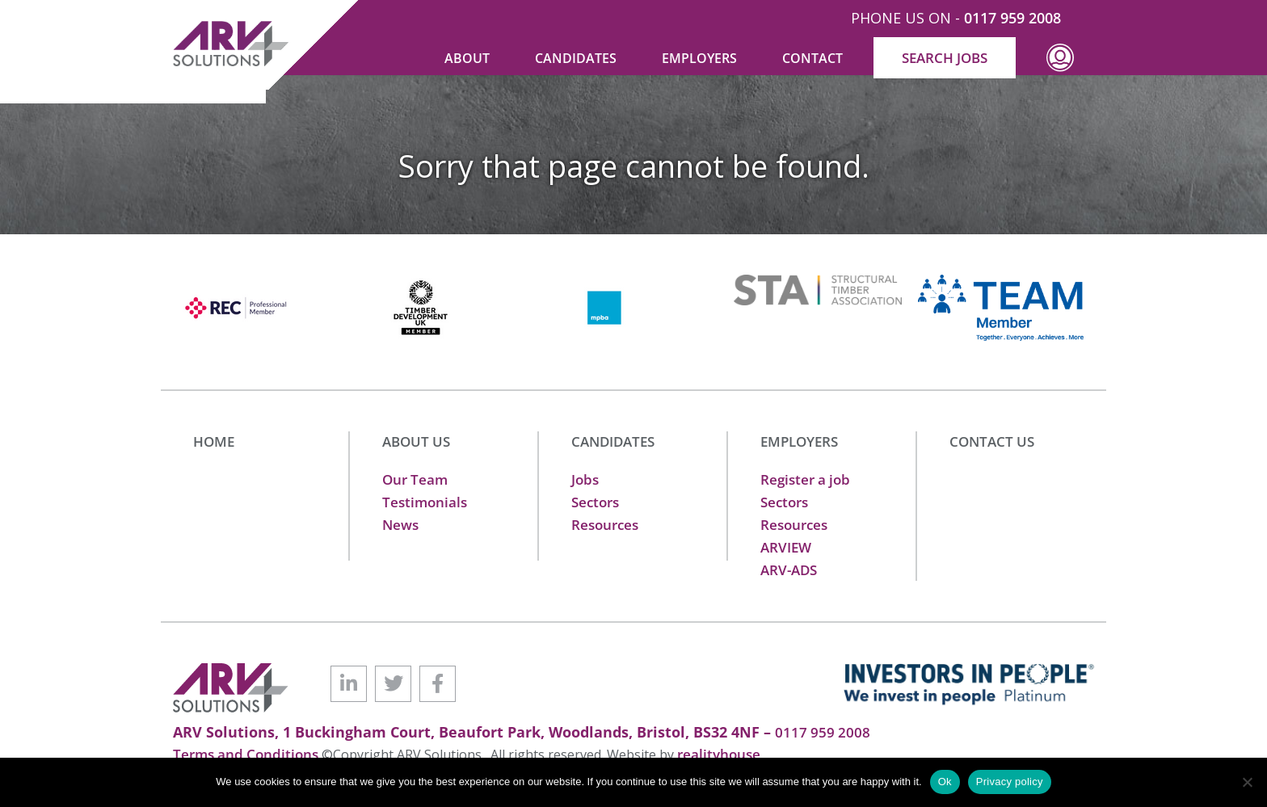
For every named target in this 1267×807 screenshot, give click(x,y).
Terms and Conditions (247, 754)
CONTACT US (991, 441)
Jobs (585, 479)
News (400, 524)
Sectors (595, 502)
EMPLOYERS (799, 441)
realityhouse (718, 754)
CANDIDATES (613, 441)
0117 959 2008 (1012, 17)
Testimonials (424, 502)
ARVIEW (785, 547)
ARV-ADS (788, 570)
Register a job (805, 479)
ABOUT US (416, 441)
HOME (213, 441)
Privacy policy (1009, 781)
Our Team (415, 479)
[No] (1247, 782)
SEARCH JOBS (944, 57)
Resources (604, 524)
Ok (945, 781)
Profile (1060, 70)
